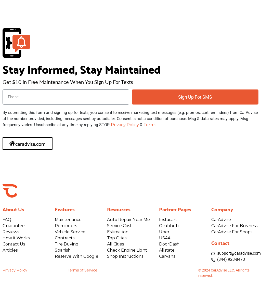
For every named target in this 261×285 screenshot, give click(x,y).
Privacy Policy (125, 124)
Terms (149, 124)
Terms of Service (82, 270)
